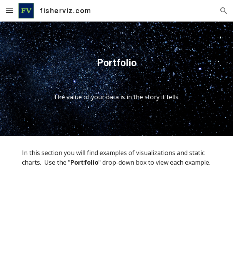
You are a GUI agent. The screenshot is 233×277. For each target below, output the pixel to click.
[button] (9, 10)
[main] (116, 78)
